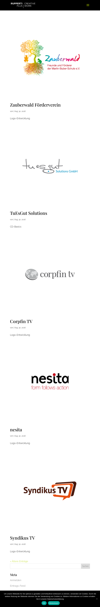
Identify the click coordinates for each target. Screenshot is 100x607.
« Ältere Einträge (19, 561)
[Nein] (96, 598)
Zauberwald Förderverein (35, 105)
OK (44, 603)
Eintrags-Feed (17, 585)
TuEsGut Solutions (28, 213)
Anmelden (15, 580)
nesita (16, 429)
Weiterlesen (53, 603)
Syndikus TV (22, 538)
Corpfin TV (21, 321)
